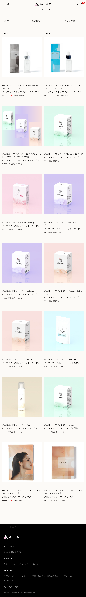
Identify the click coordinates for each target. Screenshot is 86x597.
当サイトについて (10, 564)
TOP (5, 527)
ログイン (18, 552)
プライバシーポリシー (20, 576)
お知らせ (34, 564)
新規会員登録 (9, 552)
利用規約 (7, 576)
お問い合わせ (67, 576)
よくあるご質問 (10, 580)
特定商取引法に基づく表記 (40, 576)
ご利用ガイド (56, 576)
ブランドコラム (24, 564)
